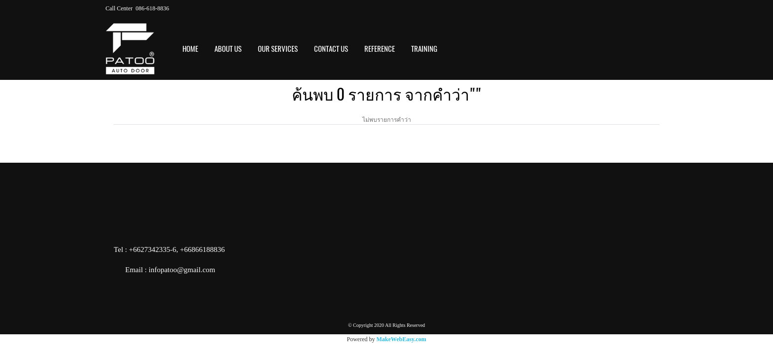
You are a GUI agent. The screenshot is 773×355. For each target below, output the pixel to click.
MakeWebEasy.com (401, 339)
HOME (190, 49)
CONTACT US (331, 49)
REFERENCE (379, 49)
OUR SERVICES (278, 49)
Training (424, 49)
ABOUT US (228, 49)
